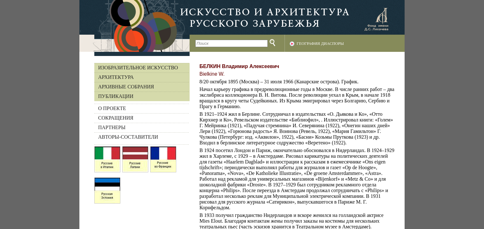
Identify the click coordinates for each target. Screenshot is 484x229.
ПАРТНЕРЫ (111, 127)
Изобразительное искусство (138, 67)
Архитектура (116, 77)
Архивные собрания (126, 86)
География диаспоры (320, 43)
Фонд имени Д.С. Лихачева (376, 19)
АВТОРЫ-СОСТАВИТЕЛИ (128, 137)
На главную (134, 26)
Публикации (115, 96)
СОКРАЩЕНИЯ (115, 118)
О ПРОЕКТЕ (112, 108)
